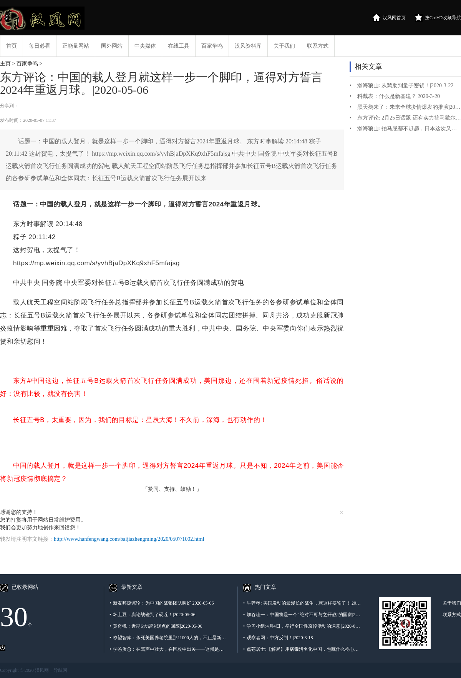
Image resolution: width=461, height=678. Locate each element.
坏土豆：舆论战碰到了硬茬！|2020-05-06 (152, 614)
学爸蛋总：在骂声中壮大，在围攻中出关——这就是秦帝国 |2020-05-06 (168, 649)
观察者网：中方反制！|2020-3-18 (278, 637)
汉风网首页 (389, 18)
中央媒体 (145, 46)
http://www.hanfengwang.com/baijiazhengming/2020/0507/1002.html (129, 539)
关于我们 (284, 46)
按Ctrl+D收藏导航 (438, 18)
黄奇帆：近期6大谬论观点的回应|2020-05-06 (155, 626)
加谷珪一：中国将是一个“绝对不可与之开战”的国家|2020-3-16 (302, 614)
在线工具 (178, 46)
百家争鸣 (212, 46)
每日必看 (39, 46)
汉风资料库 (248, 46)
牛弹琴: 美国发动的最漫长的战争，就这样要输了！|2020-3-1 (302, 603)
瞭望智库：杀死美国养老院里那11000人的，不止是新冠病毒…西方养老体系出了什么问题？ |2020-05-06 (168, 637)
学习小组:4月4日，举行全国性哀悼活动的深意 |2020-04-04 (302, 626)
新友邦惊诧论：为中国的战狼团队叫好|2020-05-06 (161, 603)
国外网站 (112, 46)
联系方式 (317, 46)
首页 (11, 46)
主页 (5, 63)
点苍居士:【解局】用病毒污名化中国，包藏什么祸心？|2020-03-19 (302, 649)
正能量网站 (75, 46)
